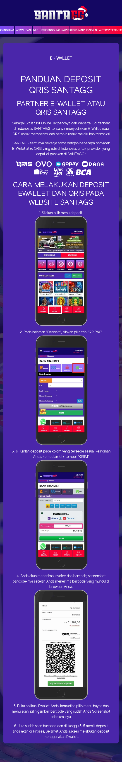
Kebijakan (76, 30)
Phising (88, 30)
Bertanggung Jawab (55, 30)
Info (36, 30)
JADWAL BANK (23, 30)
